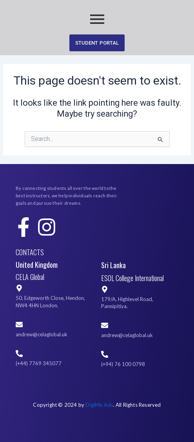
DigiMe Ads (99, 405)
